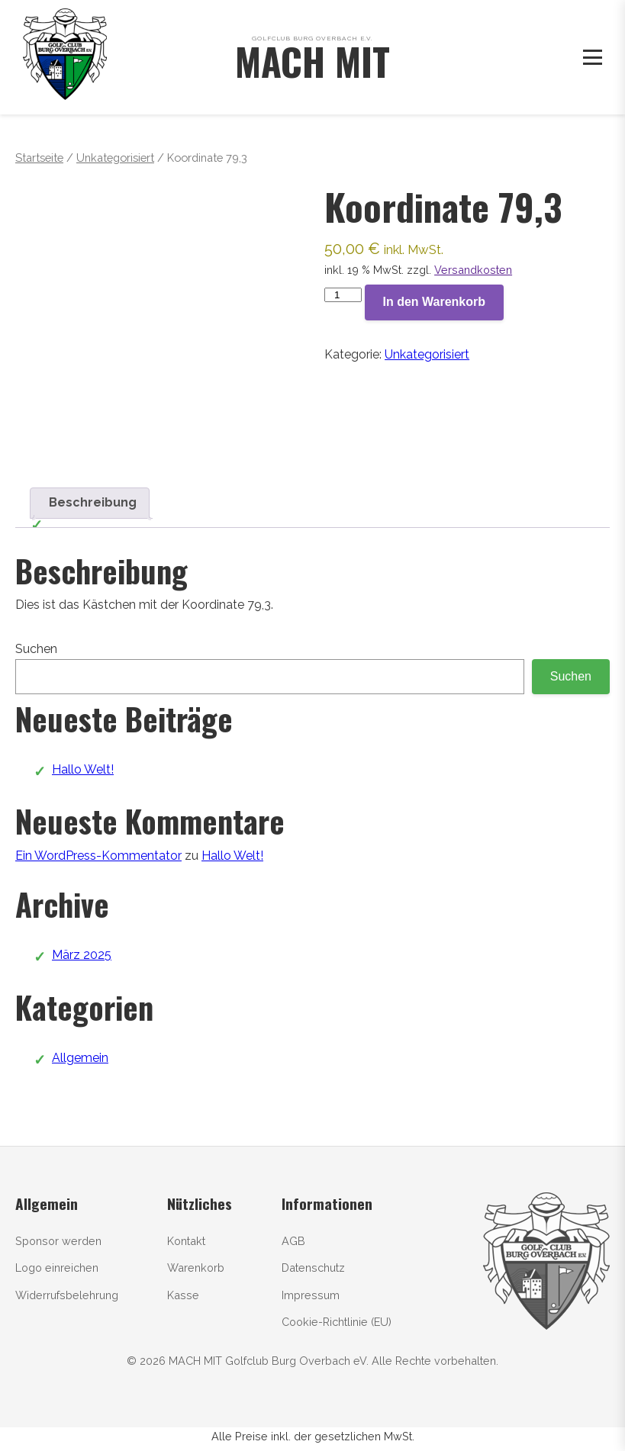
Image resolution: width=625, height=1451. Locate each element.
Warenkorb (195, 1267)
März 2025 (81, 954)
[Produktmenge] (342, 295)
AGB (293, 1240)
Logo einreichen (56, 1267)
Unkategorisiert (115, 157)
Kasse (183, 1295)
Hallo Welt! (83, 769)
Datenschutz (313, 1267)
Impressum (311, 1295)
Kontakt (186, 1240)
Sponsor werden (58, 1240)
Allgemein (80, 1057)
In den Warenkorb (434, 301)
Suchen (36, 649)
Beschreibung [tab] (93, 502)
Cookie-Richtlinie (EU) (336, 1321)
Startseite (39, 157)
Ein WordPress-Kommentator (98, 855)
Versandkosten (473, 269)
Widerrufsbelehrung (66, 1295)
